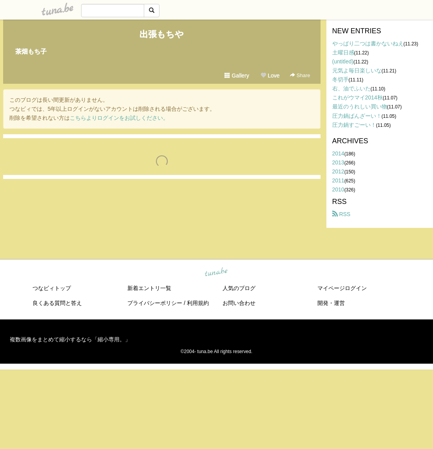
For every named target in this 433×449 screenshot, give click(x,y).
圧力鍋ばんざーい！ (357, 116)
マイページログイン (342, 288)
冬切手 (340, 79)
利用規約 (198, 303)
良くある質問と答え (57, 303)
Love (270, 75)
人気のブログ (239, 288)
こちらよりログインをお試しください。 (119, 118)
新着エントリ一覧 (149, 288)
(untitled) (342, 61)
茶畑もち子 (31, 51)
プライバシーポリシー (154, 303)
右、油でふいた (351, 88)
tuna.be (216, 272)
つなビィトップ (52, 288)
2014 (338, 153)
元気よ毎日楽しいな (357, 70)
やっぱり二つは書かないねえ (368, 43)
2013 (338, 162)
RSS (341, 214)
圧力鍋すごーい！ (354, 125)
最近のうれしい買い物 (359, 106)
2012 (338, 171)
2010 (338, 189)
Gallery (237, 75)
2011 (338, 180)
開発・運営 (331, 303)
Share (300, 75)
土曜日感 (343, 52)
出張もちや (162, 34)
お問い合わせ (239, 303)
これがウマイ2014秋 (357, 97)
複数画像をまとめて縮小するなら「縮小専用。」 (70, 339)
